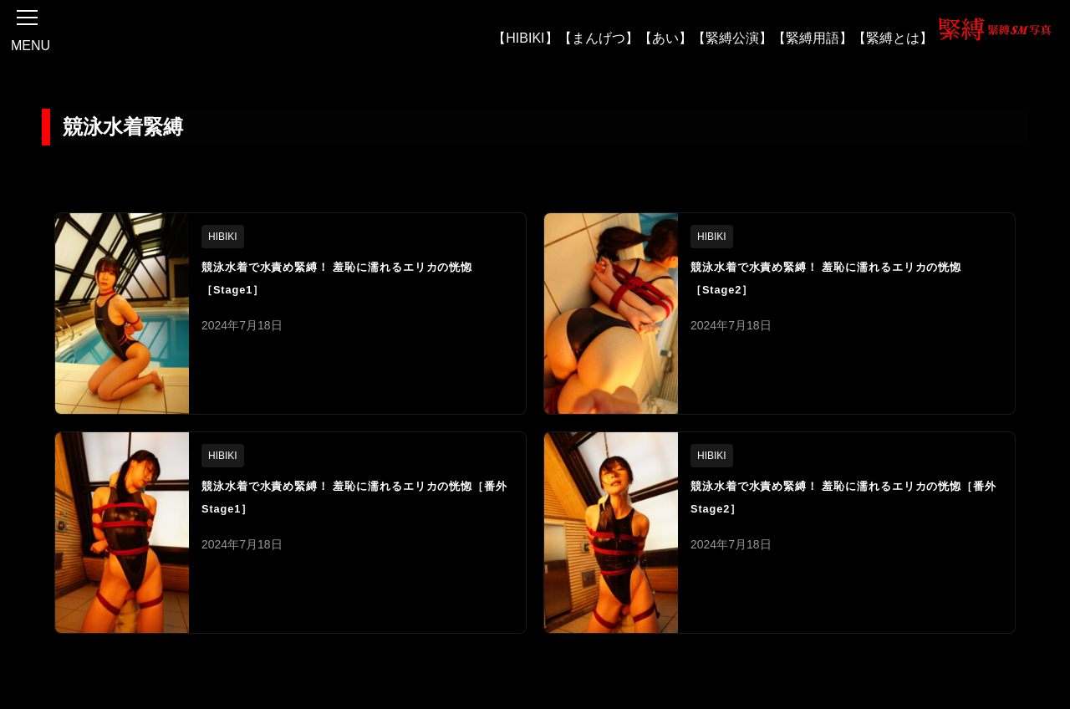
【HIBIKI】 (525, 37)
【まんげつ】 (598, 37)
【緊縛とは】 (893, 37)
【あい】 (665, 37)
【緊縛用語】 (812, 37)
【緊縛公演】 (732, 37)
